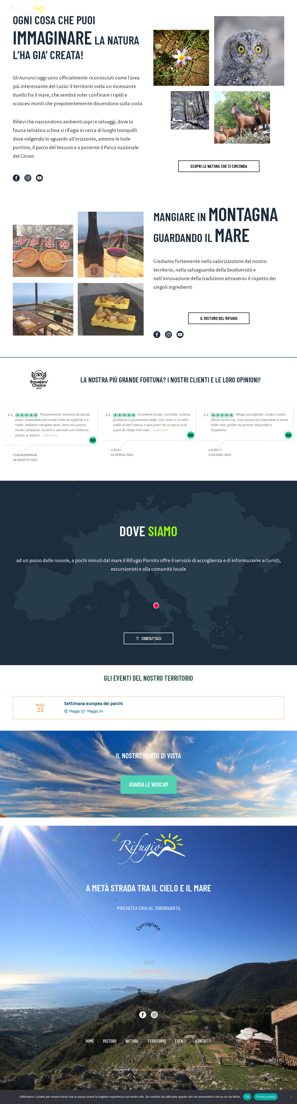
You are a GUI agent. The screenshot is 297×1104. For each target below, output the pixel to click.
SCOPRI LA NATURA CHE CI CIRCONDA (218, 175)
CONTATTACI (148, 638)
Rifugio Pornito (148, 971)
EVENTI (248, 12)
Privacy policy (265, 1096)
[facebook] (16, 177)
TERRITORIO (225, 12)
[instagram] (27, 177)
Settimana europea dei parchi (93, 703)
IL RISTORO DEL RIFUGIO (218, 318)
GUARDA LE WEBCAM (148, 784)
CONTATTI (270, 12)
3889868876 (167, 908)
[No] (291, 1096)
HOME (160, 12)
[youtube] (39, 177)
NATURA (201, 12)
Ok (247, 1096)
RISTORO (179, 12)
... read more (48, 435)
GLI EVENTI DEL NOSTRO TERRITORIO (148, 678)
